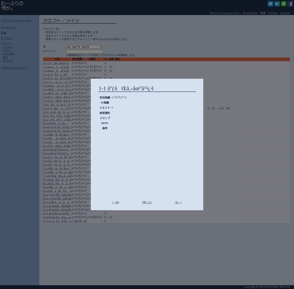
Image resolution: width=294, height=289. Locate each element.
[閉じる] (147, 202)
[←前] (115, 202)
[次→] (178, 202)
